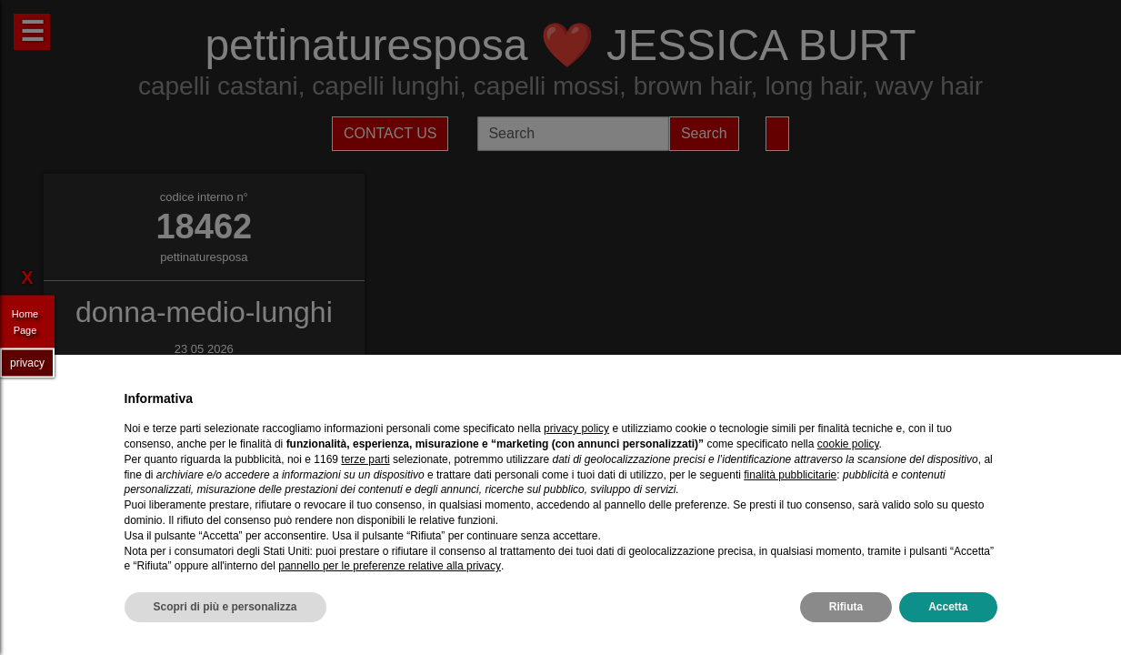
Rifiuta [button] (846, 606)
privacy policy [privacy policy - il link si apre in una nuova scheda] (576, 428)
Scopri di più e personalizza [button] (225, 606)
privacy (27, 362)
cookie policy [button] (848, 444)
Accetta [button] (947, 606)
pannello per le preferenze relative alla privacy (389, 565)
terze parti (365, 459)
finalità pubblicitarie (790, 475)
